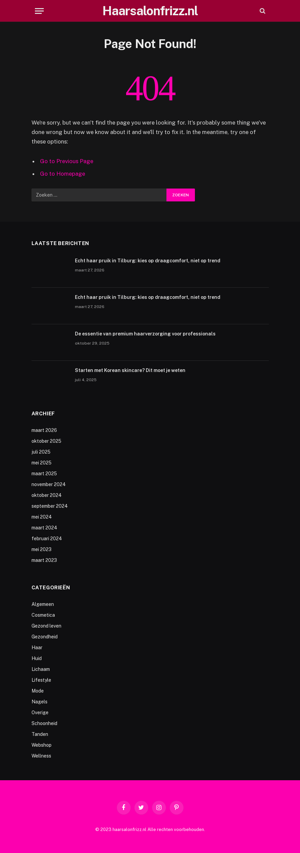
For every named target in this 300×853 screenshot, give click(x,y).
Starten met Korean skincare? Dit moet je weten (130, 370)
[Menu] (39, 11)
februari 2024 (47, 538)
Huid (37, 658)
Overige (40, 712)
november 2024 (49, 484)
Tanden (40, 734)
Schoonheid (44, 723)
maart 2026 (44, 430)
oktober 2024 (47, 495)
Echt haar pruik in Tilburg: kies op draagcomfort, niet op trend (147, 260)
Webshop (42, 745)
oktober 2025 (46, 441)
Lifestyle (41, 680)
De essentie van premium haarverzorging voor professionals (145, 333)
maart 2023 (44, 560)
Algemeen (43, 604)
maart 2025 (44, 473)
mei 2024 (42, 517)
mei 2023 (42, 549)
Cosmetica (43, 615)
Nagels (39, 701)
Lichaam (41, 669)
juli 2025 (41, 452)
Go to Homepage (62, 173)
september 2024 (50, 506)
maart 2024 (44, 527)
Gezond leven (46, 626)
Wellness (41, 756)
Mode (38, 691)
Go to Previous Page (66, 161)
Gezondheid (45, 636)
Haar (37, 647)
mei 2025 (42, 462)
